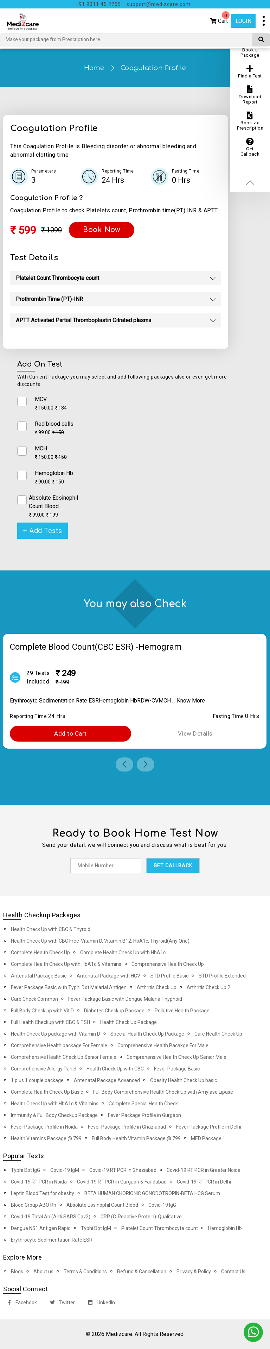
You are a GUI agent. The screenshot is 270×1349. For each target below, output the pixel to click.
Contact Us (233, 1271)
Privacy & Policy (193, 1271)
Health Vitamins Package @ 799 (46, 1138)
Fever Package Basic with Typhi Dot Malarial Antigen (69, 987)
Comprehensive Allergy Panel (43, 1069)
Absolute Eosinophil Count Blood (102, 1205)
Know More (191, 700)
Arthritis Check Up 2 (208, 987)
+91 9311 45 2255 (98, 4)
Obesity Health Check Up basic (183, 1080)
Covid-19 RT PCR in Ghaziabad (122, 1170)
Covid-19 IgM (64, 1170)
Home (94, 67)
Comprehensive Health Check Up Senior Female (63, 1057)
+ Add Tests (42, 530)
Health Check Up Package (128, 1022)
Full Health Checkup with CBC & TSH (50, 1022)
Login (243, 21)
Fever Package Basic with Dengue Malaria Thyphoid (125, 999)
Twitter (61, 1303)
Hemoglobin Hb (118, 700)
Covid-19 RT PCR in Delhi (204, 1182)
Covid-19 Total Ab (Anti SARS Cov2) (50, 1216)
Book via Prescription (250, 121)
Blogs (17, 1271)
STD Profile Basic (169, 976)
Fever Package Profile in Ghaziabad (127, 1127)
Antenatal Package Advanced (107, 1080)
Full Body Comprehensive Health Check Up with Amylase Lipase (163, 1092)
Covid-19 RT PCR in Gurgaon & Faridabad (122, 1182)
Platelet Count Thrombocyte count (57, 278)
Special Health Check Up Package (147, 1034)
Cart (220, 19)
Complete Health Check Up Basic (47, 1092)
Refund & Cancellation (141, 1271)
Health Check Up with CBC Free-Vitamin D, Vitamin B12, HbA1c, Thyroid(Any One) (100, 941)
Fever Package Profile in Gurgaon (144, 1115)
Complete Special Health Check (143, 1103)
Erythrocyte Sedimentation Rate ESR (54, 700)
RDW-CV (148, 700)
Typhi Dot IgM (96, 1228)
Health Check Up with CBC (115, 1069)
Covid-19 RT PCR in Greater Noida (203, 1170)
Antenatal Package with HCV (108, 976)
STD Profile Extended (222, 976)
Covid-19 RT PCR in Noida (39, 1182)
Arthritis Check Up (156, 987)
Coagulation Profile (153, 67)
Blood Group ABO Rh (33, 1205)
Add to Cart (70, 733)
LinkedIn (100, 1303)
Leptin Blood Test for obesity (42, 1193)
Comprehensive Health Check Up (167, 964)
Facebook (20, 1303)
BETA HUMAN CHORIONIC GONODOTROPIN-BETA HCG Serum (152, 1193)
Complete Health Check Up (40, 952)
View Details (195, 733)
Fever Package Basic (177, 1069)
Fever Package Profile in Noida (44, 1127)
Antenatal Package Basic (38, 976)
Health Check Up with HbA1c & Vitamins (54, 1103)
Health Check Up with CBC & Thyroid (50, 929)
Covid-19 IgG (162, 1205)
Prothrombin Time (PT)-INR (49, 299)
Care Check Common (34, 999)
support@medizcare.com (159, 4)
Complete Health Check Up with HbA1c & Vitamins (66, 964)
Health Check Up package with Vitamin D (55, 1034)
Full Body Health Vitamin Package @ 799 (136, 1138)
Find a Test (250, 72)
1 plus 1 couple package (37, 1080)
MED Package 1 (208, 1138)
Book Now (101, 230)
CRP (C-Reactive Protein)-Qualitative (141, 1216)
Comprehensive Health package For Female (59, 1045)
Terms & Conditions (85, 1271)
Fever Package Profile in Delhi (208, 1127)
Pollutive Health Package (182, 1010)
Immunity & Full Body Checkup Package (54, 1115)
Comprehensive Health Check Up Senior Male (176, 1057)
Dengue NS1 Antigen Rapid (41, 1228)
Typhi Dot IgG (25, 1170)
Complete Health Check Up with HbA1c (123, 952)
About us (43, 1271)
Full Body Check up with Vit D (42, 1010)
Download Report (250, 95)
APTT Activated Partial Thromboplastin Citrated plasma (83, 320)
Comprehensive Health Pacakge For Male (162, 1045)
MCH (165, 700)
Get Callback (250, 147)
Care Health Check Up (218, 1034)
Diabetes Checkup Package (114, 1010)
